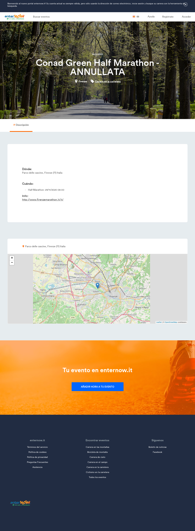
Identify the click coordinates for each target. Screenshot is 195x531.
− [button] (12, 262)
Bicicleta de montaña (97, 452)
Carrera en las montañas (97, 447)
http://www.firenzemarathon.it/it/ (43, 199)
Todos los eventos (97, 477)
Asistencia (37, 467)
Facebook (157, 452)
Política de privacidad (37, 457)
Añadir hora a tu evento (97, 386)
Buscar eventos (41, 16)
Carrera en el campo (97, 462)
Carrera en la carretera (108, 81)
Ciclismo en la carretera (97, 472)
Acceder (186, 16)
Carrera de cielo (97, 457)
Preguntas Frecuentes (37, 462)
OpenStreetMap (171, 322)
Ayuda (151, 16)
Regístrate (168, 16)
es (136, 16)
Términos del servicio (37, 447)
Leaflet (159, 322)
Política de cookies (37, 452)
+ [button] (12, 258)
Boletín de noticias (158, 447)
